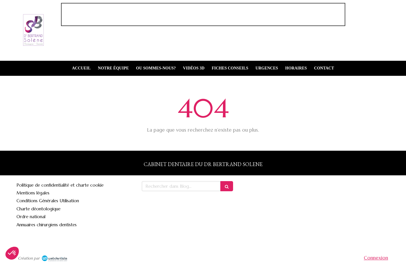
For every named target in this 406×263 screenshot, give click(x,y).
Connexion (376, 258)
